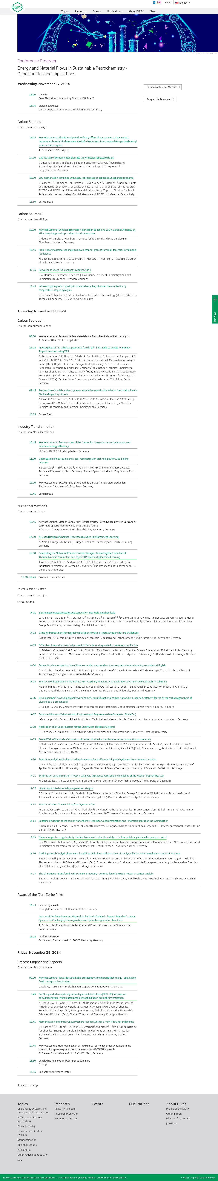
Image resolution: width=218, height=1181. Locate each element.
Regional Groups (27, 1144)
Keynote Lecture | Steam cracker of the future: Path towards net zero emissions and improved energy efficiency (84, 444)
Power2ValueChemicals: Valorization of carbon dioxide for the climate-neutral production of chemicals (95, 739)
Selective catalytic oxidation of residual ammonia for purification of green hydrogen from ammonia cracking (97, 759)
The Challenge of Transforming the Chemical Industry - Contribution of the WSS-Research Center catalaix (96, 873)
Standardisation (27, 1139)
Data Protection (207, 1177)
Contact (185, 1177)
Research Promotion (66, 1113)
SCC (19, 1159)
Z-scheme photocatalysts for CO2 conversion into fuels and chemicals (77, 612)
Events (97, 1104)
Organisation (174, 1113)
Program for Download (159, 99)
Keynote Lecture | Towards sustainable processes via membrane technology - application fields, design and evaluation (87, 979)
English (181, 2)
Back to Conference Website (162, 86)
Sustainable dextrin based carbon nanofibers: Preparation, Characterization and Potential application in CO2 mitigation (103, 820)
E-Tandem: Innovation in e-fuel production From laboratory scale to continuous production (88, 645)
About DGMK (176, 1104)
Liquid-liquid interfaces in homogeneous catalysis (66, 788)
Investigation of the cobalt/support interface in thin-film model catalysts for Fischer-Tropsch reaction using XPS (85, 349)
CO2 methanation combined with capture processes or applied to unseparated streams (86, 177)
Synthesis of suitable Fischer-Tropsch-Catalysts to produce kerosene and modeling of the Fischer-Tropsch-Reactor (101, 775)
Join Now (214, 317)
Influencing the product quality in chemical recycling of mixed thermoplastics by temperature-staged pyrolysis (82, 288)
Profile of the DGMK (177, 1108)
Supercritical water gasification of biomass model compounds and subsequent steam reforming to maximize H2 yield (102, 665)
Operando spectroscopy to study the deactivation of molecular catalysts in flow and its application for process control (103, 837)
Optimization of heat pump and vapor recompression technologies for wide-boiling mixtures (84, 460)
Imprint (194, 1177)
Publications (139, 1104)
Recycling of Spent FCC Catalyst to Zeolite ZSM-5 (65, 269)
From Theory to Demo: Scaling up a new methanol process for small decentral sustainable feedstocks (87, 251)
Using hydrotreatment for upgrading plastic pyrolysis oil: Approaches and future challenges (89, 632)
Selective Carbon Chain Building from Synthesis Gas (67, 804)
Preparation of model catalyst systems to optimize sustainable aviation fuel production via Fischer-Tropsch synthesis (88, 392)
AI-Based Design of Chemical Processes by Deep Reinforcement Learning (78, 536)
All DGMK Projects (65, 1108)
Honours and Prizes (66, 1118)
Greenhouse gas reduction (32, 1154)
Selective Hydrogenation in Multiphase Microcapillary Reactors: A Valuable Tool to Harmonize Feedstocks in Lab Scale (103, 681)
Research (62, 1104)
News (153, 11)
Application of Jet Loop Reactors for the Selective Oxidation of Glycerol (77, 726)
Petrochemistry (26, 1126)
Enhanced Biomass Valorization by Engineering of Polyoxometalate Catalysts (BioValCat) (87, 714)
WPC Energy (24, 1149)
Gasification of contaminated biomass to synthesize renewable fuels (76, 157)
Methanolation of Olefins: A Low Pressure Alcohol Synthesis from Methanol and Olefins (86, 1021)
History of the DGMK (178, 1118)
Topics (22, 1104)
